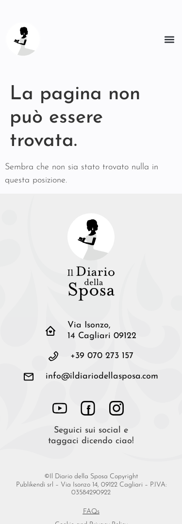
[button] (169, 39)
